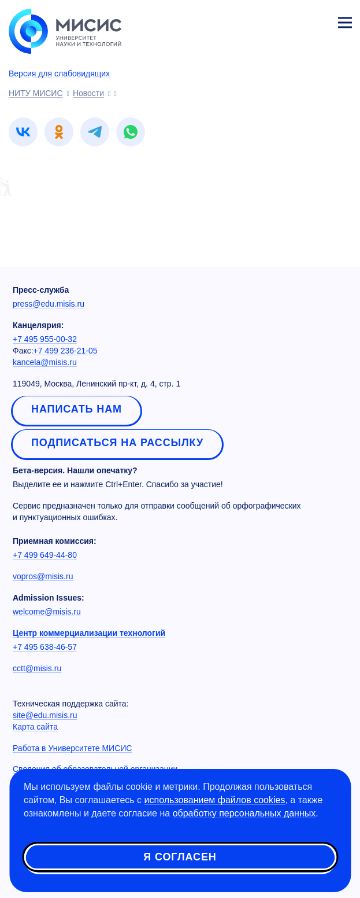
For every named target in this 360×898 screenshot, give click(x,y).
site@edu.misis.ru (45, 715)
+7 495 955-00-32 (45, 339)
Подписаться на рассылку (117, 442)
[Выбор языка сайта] (291, 20)
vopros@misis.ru (43, 576)
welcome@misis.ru (47, 611)
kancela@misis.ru (45, 362)
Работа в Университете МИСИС (72, 748)
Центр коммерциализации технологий (89, 633)
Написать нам (76, 409)
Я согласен (179, 857)
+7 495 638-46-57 (45, 647)
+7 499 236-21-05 (66, 350)
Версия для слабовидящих (59, 73)
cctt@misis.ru (37, 668)
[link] (23, 131)
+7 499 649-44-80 (45, 555)
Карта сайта (35, 726)
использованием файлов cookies (214, 800)
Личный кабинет (317, 21)
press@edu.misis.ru (48, 303)
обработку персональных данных (244, 813)
